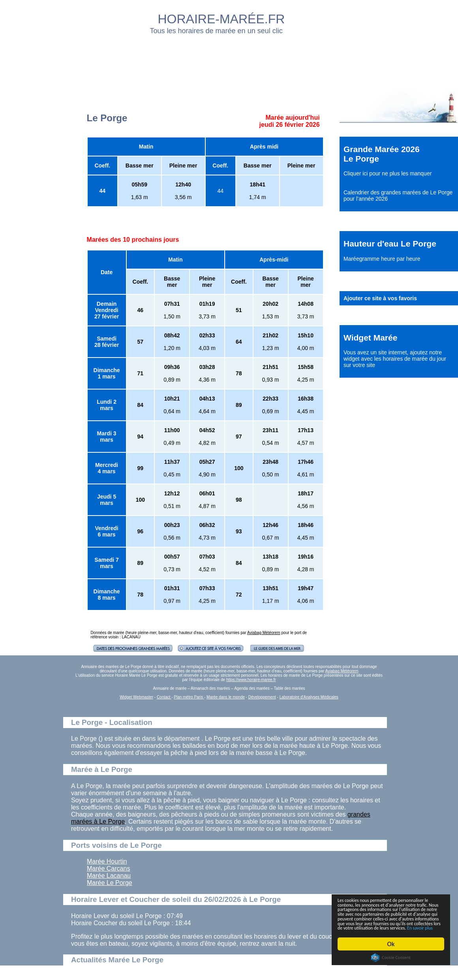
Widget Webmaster (136, 697)
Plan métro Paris (189, 697)
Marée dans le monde (225, 697)
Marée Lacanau (109, 875)
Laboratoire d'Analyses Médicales (309, 697)
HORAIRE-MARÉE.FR (221, 19)
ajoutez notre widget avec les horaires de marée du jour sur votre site (395, 358)
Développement (262, 697)
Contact (164, 697)
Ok (391, 944)
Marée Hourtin (107, 861)
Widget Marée (370, 337)
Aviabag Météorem (263, 632)
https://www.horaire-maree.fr (251, 680)
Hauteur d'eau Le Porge (390, 243)
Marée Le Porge (109, 882)
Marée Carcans (108, 868)
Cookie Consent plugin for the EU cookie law (391, 957)
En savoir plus (381, 927)
